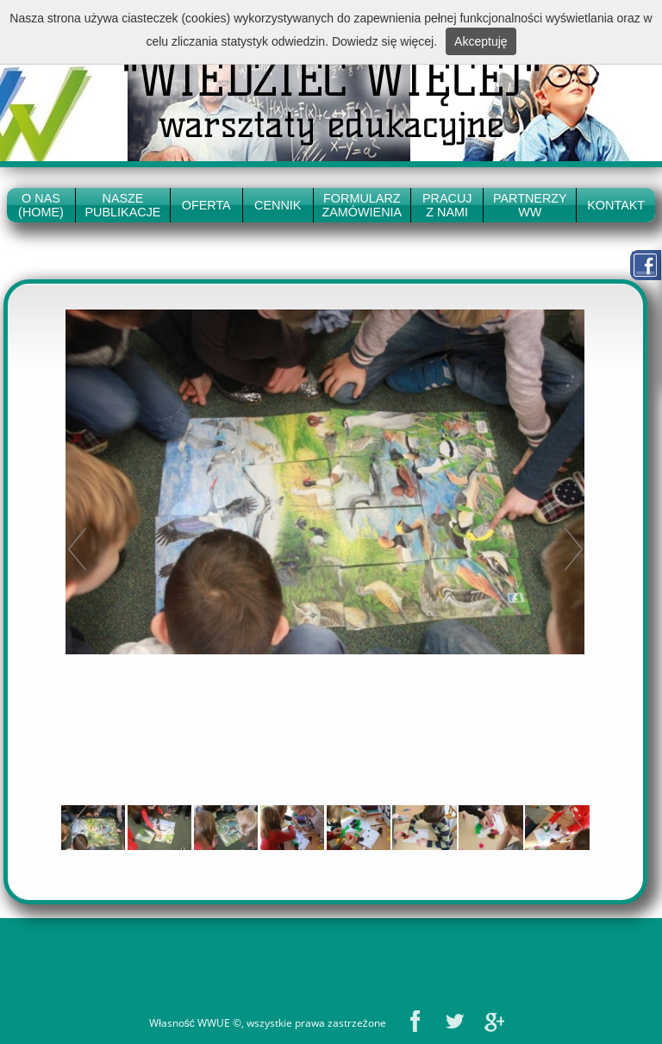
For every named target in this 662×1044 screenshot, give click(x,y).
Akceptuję (480, 41)
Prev (77, 548)
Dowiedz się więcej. (384, 41)
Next (573, 548)
